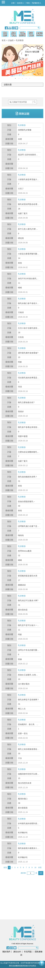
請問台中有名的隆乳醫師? (27, 650)
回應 (9, 134)
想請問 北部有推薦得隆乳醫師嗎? (28, 155)
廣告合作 (17, 952)
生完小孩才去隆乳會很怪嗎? (28, 328)
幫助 (28, 3)
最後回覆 (9, 139)
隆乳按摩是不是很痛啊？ (28, 700)
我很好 (21, 412)
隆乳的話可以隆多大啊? (28, 600)
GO (40, 873)
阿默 (20, 362)
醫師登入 (36, 3)
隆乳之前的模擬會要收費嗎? (28, 749)
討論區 (11, 40)
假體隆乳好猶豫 (24, 130)
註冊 (13, 3)
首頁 (4, 40)
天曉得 (21, 312)
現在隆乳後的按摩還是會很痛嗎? (28, 378)
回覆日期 (9, 144)
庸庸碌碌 (22, 585)
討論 (9, 130)
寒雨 (20, 263)
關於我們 (6, 952)
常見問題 (28, 952)
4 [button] (26, 78)
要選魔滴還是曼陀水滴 (27, 576)
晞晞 (20, 288)
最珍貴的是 (23, 610)
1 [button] (15, 78)
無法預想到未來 (24, 783)
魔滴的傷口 (23, 799)
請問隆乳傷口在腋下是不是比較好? (28, 526)
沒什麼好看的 (24, 684)
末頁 (40, 867)
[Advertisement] (23, 92)
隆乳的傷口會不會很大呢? (27, 303)
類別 (9, 125)
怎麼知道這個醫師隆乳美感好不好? (28, 452)
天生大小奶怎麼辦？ (32, 53)
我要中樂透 (23, 436)
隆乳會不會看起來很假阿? (27, 427)
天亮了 (21, 189)
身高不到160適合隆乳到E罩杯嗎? (28, 279)
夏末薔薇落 (23, 808)
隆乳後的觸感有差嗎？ (27, 477)
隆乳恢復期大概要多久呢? (27, 848)
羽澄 (20, 387)
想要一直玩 (23, 733)
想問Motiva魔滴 (24, 551)
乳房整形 (22, 125)
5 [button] (30, 78)
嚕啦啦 (21, 535)
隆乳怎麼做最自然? (26, 402)
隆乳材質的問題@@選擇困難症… (28, 204)
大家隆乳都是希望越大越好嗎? (28, 179)
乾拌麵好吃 (23, 833)
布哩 (20, 139)
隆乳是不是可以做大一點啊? (28, 625)
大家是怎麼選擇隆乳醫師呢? (28, 254)
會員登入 (20, 3)
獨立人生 (22, 709)
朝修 (20, 659)
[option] (22, 60)
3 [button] (22, 78)
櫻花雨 (21, 238)
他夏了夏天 (23, 213)
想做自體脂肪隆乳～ (26, 502)
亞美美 (21, 337)
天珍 (20, 758)
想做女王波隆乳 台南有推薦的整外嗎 (28, 675)
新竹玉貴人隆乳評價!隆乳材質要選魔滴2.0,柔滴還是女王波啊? (28, 229)
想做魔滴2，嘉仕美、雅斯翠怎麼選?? (28, 724)
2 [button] (19, 78)
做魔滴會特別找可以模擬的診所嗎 (28, 774)
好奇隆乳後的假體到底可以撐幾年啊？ (28, 823)
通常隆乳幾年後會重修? (28, 353)
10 (35, 867)
